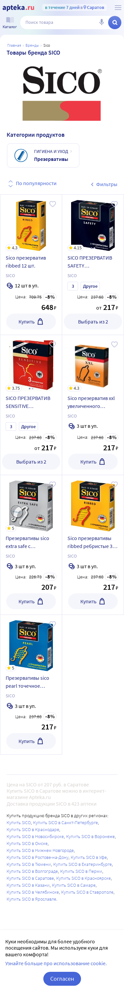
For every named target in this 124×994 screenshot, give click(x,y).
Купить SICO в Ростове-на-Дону (37, 857)
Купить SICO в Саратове (30, 878)
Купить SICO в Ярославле (31, 899)
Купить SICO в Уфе (89, 857)
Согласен (62, 978)
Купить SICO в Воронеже (90, 836)
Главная (14, 45)
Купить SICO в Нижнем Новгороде (40, 850)
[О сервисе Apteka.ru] (118, 7)
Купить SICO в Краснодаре (33, 829)
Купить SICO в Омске (27, 843)
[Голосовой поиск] (101, 22)
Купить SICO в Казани (28, 885)
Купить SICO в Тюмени (29, 864)
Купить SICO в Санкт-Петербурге (65, 822)
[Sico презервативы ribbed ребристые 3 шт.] (93, 503)
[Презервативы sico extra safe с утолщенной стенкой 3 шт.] (31, 503)
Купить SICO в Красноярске (83, 878)
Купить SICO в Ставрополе (87, 892)
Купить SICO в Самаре (74, 885)
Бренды (32, 45)
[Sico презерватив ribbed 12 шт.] (31, 223)
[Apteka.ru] (18, 8)
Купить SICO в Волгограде (32, 871)
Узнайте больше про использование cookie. (56, 963)
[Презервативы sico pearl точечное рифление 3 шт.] (31, 643)
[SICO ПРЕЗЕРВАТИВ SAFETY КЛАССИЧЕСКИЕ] (93, 223)
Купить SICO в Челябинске (33, 892)
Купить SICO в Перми (81, 871)
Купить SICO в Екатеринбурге (82, 864)
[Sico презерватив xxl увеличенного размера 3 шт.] (93, 363)
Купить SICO (19, 822)
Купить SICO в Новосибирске (35, 836)
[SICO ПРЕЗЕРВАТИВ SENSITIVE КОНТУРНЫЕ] (31, 363)
